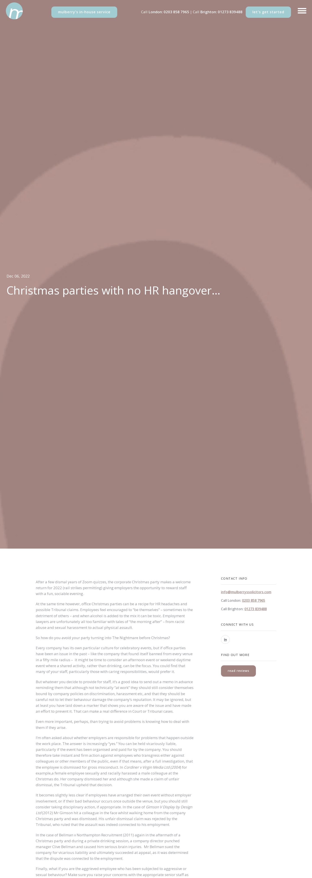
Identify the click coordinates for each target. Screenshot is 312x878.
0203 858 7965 (176, 11)
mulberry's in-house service (84, 12)
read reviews (238, 671)
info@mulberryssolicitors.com (246, 592)
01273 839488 (230, 11)
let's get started (268, 12)
